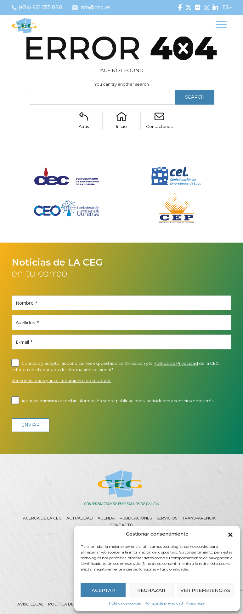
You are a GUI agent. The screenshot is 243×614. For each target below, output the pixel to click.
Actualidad (79, 518)
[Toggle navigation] (221, 25)
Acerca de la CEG (42, 518)
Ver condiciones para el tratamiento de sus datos (61, 380)
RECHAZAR (151, 590)
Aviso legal (195, 603)
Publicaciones (136, 518)
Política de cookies (125, 603)
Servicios (166, 518)
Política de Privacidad (176, 363)
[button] (230, 534)
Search (195, 97)
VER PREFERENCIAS (205, 590)
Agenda (106, 518)
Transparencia (199, 518)
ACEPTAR (103, 590)
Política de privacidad (163, 603)
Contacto (121, 525)
